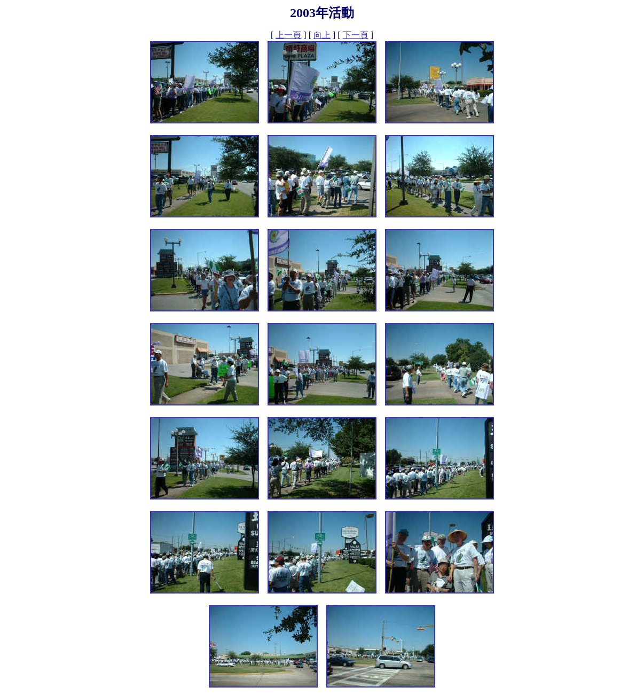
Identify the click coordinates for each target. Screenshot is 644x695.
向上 (322, 35)
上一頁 (288, 35)
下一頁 (355, 35)
